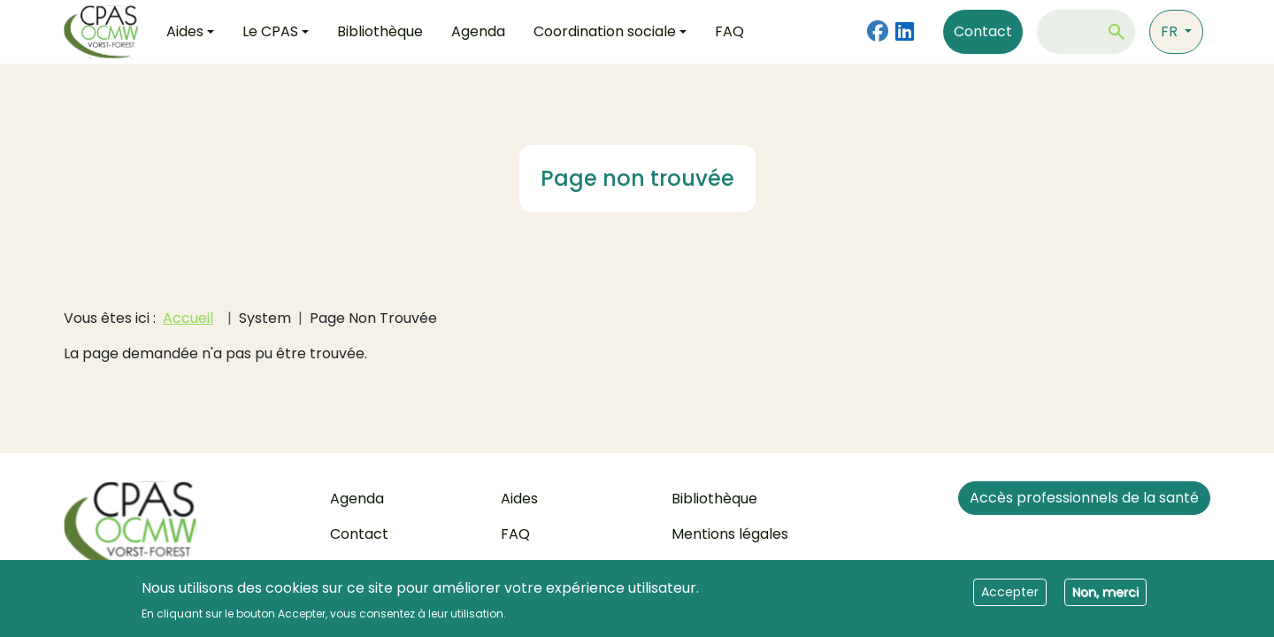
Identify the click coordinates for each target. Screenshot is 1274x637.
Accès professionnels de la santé (1084, 497)
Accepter (1010, 598)
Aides (519, 498)
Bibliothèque (380, 31)
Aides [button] (184, 31)
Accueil (188, 318)
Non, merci (1105, 598)
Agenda (478, 31)
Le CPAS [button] (270, 31)
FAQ (729, 31)
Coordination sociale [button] (604, 31)
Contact (983, 31)
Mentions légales (730, 534)
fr (1171, 31)
